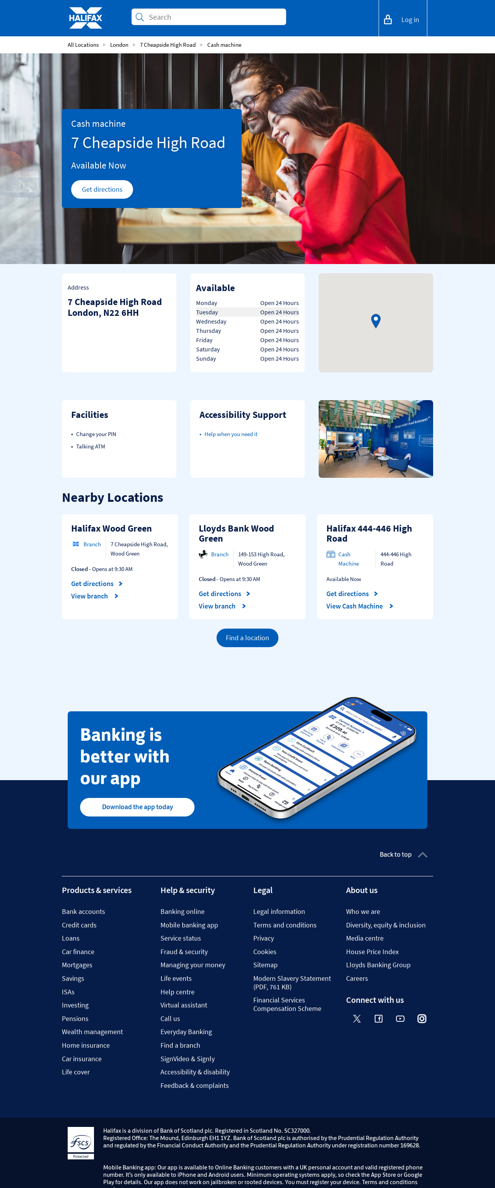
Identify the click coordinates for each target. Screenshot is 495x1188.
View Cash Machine (360, 606)
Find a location (247, 637)
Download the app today (137, 807)
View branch (95, 596)
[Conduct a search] (214, 17)
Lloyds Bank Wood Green (236, 533)
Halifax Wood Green (111, 528)
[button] (375, 321)
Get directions (107, 191)
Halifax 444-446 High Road (369, 533)
